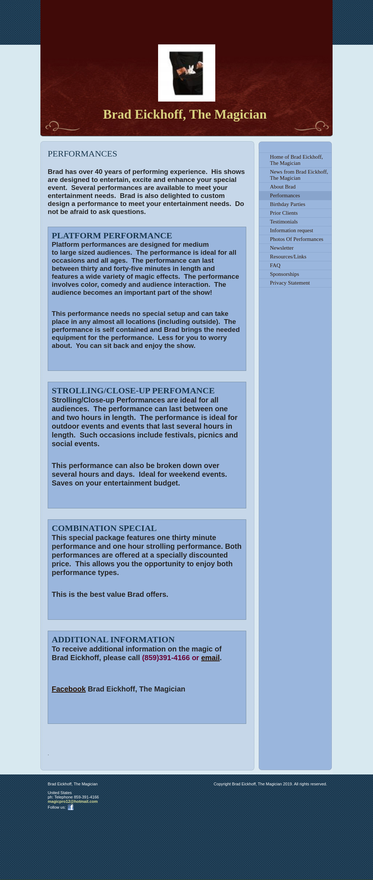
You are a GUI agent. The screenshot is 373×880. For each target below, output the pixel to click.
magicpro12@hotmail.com (73, 801)
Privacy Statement (290, 283)
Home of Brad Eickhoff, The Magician (296, 160)
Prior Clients (284, 213)
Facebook (69, 689)
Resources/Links (288, 256)
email (210, 658)
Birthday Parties (287, 204)
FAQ (275, 265)
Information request (291, 230)
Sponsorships (284, 274)
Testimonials (284, 222)
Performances (285, 195)
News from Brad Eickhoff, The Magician (299, 175)
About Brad (282, 187)
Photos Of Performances (296, 239)
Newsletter (282, 248)
